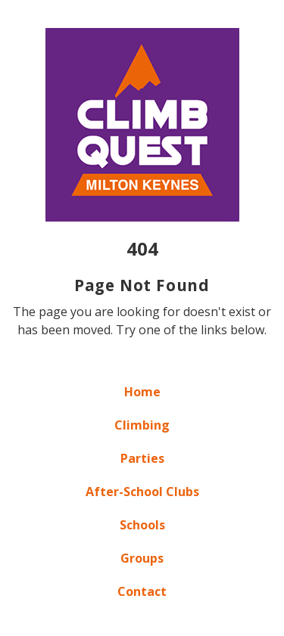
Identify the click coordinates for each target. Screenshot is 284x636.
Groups (142, 558)
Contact (142, 591)
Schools (142, 525)
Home (142, 391)
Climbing (142, 425)
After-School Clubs (142, 491)
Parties (142, 458)
